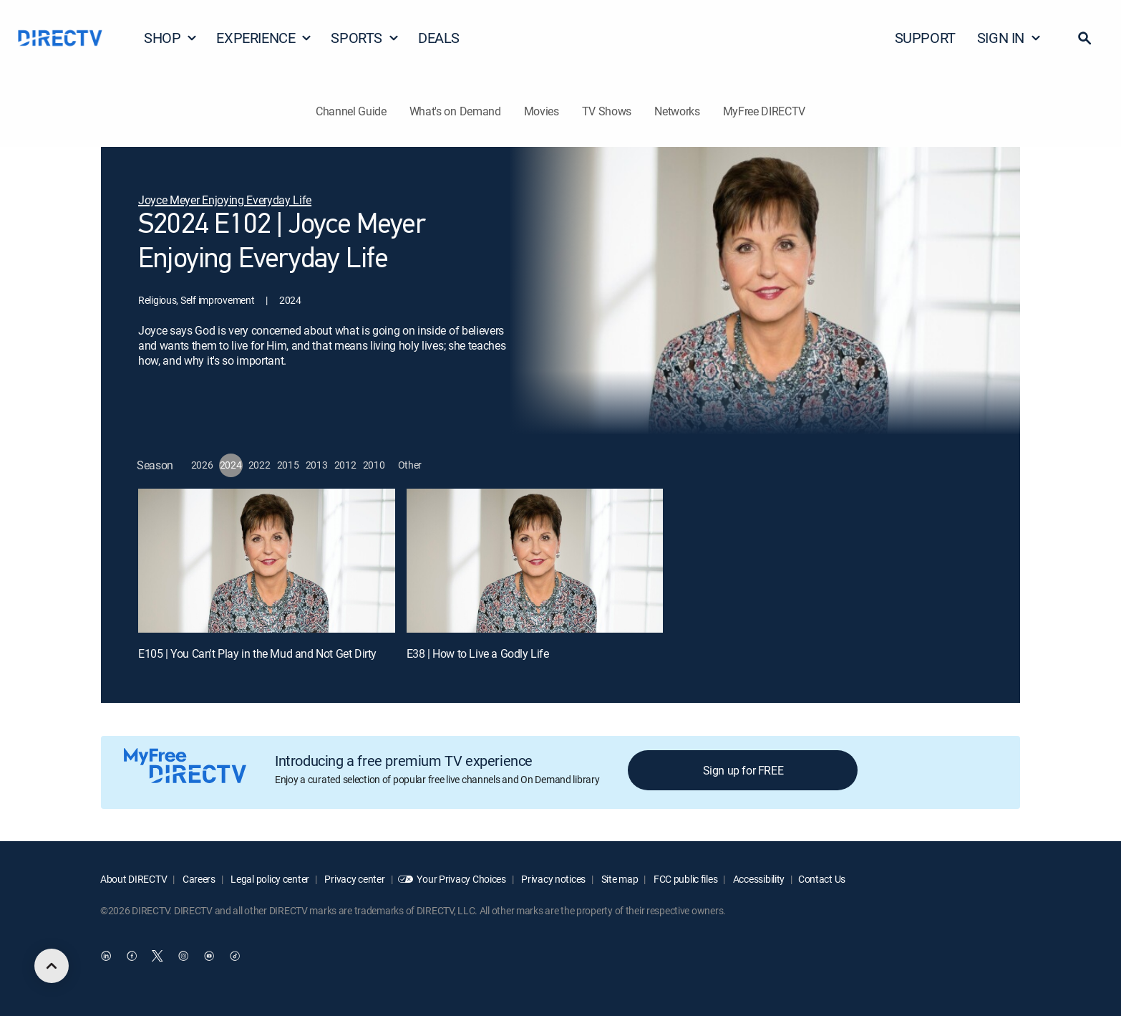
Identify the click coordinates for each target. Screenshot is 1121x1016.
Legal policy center (269, 879)
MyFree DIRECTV (764, 111)
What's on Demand (455, 111)
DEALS (439, 37)
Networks (676, 111)
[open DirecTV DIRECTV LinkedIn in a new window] (106, 956)
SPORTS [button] (365, 37)
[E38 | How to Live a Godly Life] (535, 561)
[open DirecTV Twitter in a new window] (157, 956)
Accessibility (758, 879)
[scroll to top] (51, 965)
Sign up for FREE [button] (743, 770)
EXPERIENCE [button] (264, 37)
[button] (1084, 38)
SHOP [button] (171, 37)
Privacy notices (553, 879)
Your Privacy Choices (461, 879)
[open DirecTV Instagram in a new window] (183, 956)
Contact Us (821, 879)
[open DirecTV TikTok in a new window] (235, 956)
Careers (197, 879)
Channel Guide (351, 111)
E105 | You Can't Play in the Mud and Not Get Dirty (257, 653)
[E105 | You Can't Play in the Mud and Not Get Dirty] (266, 561)
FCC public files (684, 879)
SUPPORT (925, 37)
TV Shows (606, 111)
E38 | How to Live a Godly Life (478, 653)
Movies (541, 111)
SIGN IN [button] (1009, 37)
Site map (618, 879)
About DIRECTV (133, 879)
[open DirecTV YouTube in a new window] (209, 956)
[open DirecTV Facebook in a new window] (131, 956)
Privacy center (354, 879)
